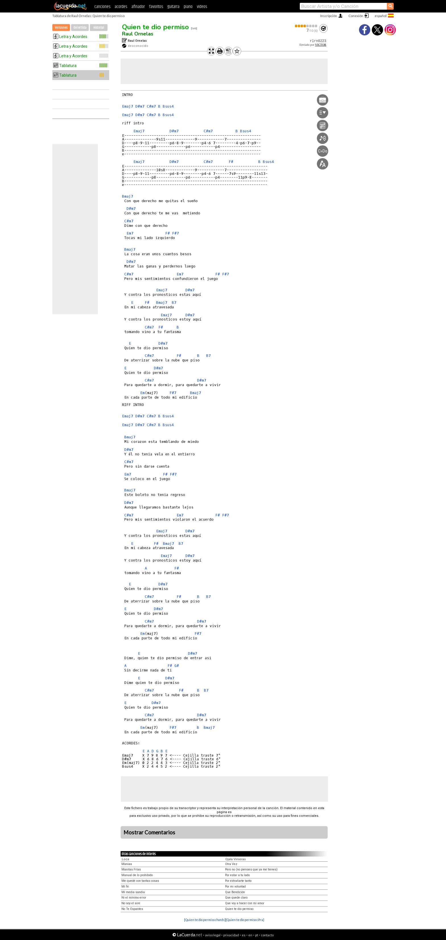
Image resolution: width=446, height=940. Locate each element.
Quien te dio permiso (155, 27)
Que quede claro (236, 897)
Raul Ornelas (137, 33)
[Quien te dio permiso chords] (205, 920)
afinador (138, 6)
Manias (126, 864)
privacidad (231, 935)
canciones (102, 6)
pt (256, 935)
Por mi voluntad (235, 886)
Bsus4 (168, 106)
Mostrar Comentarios (149, 832)
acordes (121, 6)
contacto (267, 935)
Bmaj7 (127, 196)
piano (188, 6)
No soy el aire (130, 903)
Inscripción (328, 16)
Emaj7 (127, 106)
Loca (125, 859)
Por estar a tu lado (237, 875)
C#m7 (151, 106)
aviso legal (212, 935)
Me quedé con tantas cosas (140, 881)
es (243, 935)
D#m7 (139, 106)
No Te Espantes (132, 909)
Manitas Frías (131, 869)
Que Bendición (235, 892)
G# (176, 665)
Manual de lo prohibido (137, 875)
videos (202, 6)
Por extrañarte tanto (238, 881)
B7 (174, 302)
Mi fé (125, 886)
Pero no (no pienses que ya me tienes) (251, 869)
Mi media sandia (133, 892)
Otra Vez (231, 864)
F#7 (175, 233)
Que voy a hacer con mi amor (244, 903)
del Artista (79, 27)
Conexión (355, 16)
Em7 (130, 233)
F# (231, 161)
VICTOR (320, 44)
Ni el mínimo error (133, 897)
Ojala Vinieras (235, 859)
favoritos (156, 6)
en (250, 935)
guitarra (173, 6)
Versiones (61, 27)
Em (142, 392)
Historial (98, 27)
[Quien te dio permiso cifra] (245, 920)
